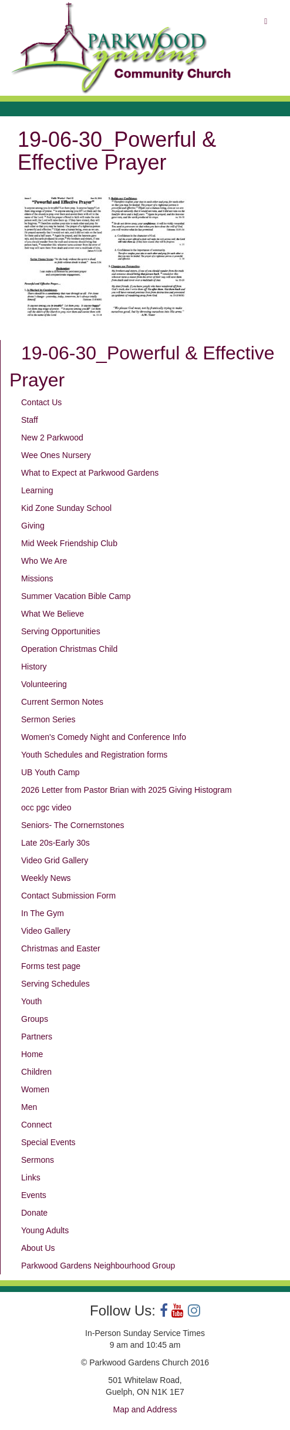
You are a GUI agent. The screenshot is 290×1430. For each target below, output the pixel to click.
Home (32, 1054)
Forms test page (50, 966)
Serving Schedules (55, 983)
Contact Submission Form (68, 895)
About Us (38, 1248)
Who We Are (44, 561)
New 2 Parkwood (52, 437)
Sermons (37, 1160)
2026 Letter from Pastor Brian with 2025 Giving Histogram (126, 790)
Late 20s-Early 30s (55, 842)
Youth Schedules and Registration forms (94, 754)
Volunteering (44, 684)
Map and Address (145, 1409)
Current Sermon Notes (62, 701)
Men (29, 1107)
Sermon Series (48, 719)
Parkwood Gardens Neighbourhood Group (98, 1265)
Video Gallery (45, 931)
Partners (36, 1036)
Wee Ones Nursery (56, 455)
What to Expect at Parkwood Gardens (90, 472)
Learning (37, 490)
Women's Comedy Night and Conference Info (103, 737)
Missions (37, 578)
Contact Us (41, 402)
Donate (34, 1212)
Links (31, 1177)
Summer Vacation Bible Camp (75, 596)
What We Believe (52, 613)
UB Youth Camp (50, 772)
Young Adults (45, 1230)
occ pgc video (46, 807)
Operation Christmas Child (69, 649)
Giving (33, 525)
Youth (31, 1001)
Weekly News (46, 878)
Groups (34, 1019)
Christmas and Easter (60, 948)
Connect (36, 1124)
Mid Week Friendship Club (69, 543)
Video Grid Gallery (54, 860)
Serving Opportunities (60, 631)
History (34, 666)
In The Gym (42, 913)
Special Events (48, 1142)
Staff (29, 420)
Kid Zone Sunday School (66, 508)
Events (33, 1195)
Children (36, 1071)
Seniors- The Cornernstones (72, 825)
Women (35, 1089)
